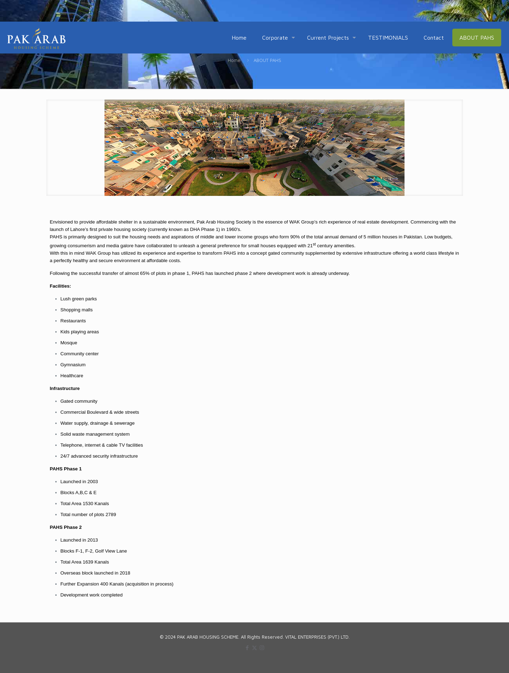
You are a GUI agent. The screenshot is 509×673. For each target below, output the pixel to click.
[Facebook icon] (247, 648)
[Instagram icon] (262, 648)
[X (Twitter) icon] (254, 648)
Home (234, 60)
